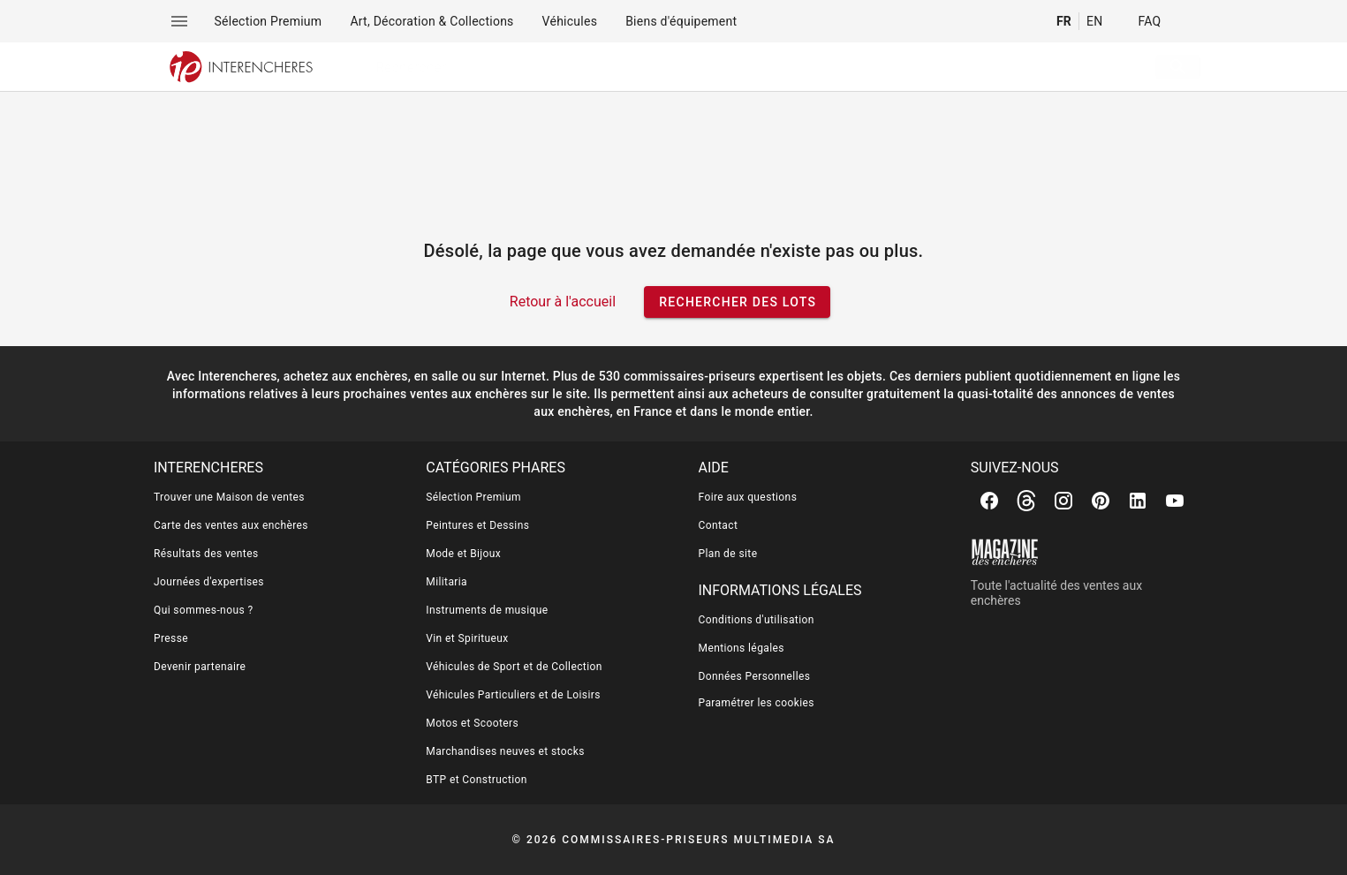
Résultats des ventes (206, 553)
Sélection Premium (473, 497)
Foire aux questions (748, 497)
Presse (171, 638)
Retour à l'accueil (563, 301)
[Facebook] (989, 501)
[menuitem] (269, 21)
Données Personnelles (755, 676)
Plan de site (728, 553)
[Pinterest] (1100, 501)
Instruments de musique (487, 610)
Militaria (446, 582)
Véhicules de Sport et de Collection (514, 666)
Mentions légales (741, 648)
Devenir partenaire (200, 666)
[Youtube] (1175, 501)
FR (1063, 21)
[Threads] (1026, 501)
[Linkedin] (1138, 501)
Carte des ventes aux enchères (231, 525)
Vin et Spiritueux (467, 638)
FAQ (1149, 21)
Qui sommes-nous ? (203, 610)
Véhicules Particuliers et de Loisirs (513, 695)
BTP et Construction (476, 779)
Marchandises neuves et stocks (505, 751)
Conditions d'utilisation (756, 620)
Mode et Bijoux (463, 553)
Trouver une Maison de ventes (229, 497)
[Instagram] (1063, 501)
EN (1094, 21)
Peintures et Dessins (477, 525)
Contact (718, 525)
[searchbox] (733, 67)
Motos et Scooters (472, 723)
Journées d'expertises (209, 582)
